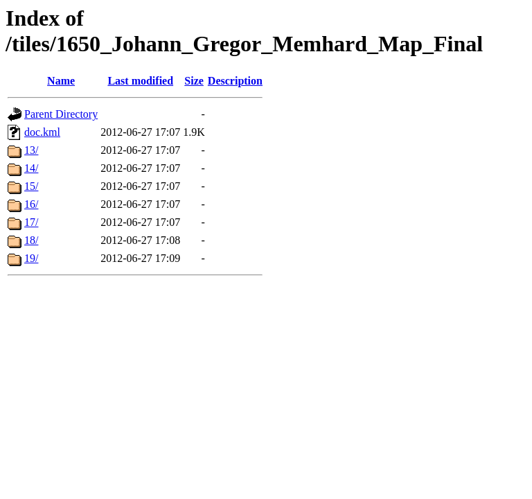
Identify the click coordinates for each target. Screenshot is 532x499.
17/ (31, 222)
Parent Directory (61, 114)
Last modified (140, 81)
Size (194, 81)
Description (235, 81)
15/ (31, 186)
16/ (31, 204)
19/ (31, 258)
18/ (31, 240)
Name (61, 81)
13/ (31, 150)
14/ (31, 168)
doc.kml (42, 132)
